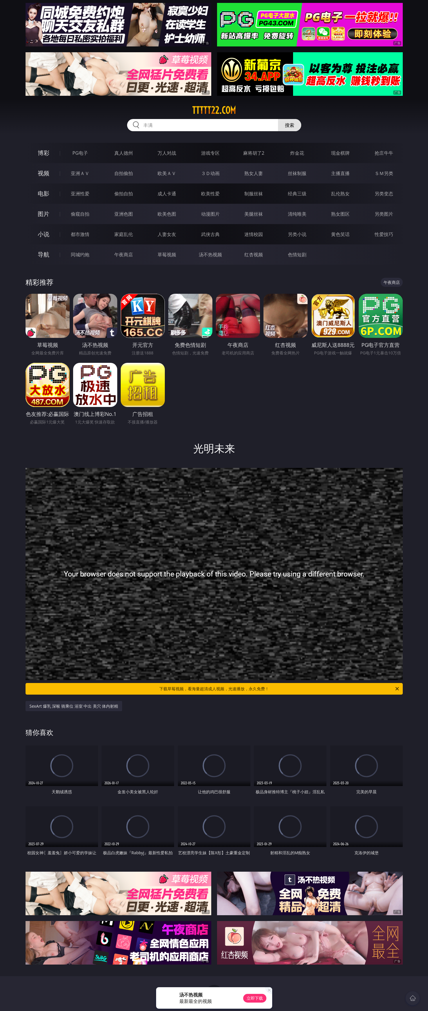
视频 (43, 173)
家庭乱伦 (123, 234)
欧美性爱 (210, 193)
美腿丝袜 (253, 214)
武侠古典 (210, 234)
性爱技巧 (384, 234)
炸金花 (297, 153)
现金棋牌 (340, 153)
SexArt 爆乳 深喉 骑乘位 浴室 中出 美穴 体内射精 (74, 706)
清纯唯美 (297, 214)
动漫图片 (210, 214)
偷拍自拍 (123, 193)
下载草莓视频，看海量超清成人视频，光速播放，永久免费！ (279, 688)
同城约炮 (80, 254)
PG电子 (80, 153)
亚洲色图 (123, 214)
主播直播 (340, 173)
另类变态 (384, 193)
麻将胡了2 (253, 153)
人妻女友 (167, 234)
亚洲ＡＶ (80, 173)
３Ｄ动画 (210, 173)
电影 (43, 193)
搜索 (289, 125)
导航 (43, 254)
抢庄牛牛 (384, 153)
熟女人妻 (253, 173)
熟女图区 (340, 214)
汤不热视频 (210, 254)
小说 (43, 234)
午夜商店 (123, 254)
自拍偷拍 (123, 173)
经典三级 (297, 193)
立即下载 (255, 998)
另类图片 (384, 214)
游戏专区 (210, 153)
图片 (43, 214)
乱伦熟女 (340, 193)
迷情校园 (253, 234)
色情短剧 (297, 254)
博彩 (43, 153)
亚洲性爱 (80, 193)
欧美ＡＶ (167, 173)
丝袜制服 (297, 173)
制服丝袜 (253, 193)
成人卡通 (167, 193)
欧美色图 (167, 214)
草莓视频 (167, 254)
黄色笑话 (340, 234)
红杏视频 (253, 254)
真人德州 (123, 153)
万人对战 (167, 153)
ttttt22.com (214, 110)
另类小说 (297, 234)
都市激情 (80, 234)
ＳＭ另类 (384, 173)
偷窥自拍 (80, 214)
